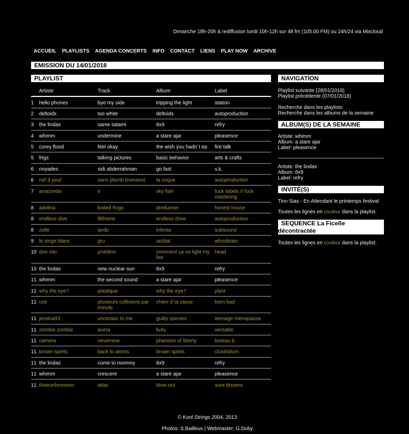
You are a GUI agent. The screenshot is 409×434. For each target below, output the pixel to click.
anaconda (50, 191)
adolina (47, 207)
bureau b (225, 340)
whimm (47, 136)
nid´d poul (50, 180)
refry (220, 124)
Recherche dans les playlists (310, 107)
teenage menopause (238, 318)
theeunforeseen (56, 385)
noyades (48, 169)
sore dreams (229, 385)
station (222, 102)
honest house (230, 207)
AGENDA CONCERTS (121, 51)
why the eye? (54, 291)
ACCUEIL (45, 51)
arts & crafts (228, 157)
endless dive (53, 218)
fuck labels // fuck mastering (234, 194)
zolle (44, 230)
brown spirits (53, 351)
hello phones (53, 102)
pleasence (226, 136)
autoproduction (231, 113)
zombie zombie (56, 329)
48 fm (294, 31)
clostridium (227, 351)
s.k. (218, 169)
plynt (220, 291)
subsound (225, 230)
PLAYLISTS (75, 51)
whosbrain (226, 241)
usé (43, 302)
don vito (48, 252)
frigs (44, 157)
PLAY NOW (234, 51)
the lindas (50, 124)
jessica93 (49, 318)
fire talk (223, 146)
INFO (158, 51)
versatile (224, 329)
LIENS (207, 51)
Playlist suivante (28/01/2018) (311, 90)
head (220, 252)
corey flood (51, 146)
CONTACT (182, 51)
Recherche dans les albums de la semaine (326, 113)
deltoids (48, 113)
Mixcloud (373, 31)
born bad (225, 302)
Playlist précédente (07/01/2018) (314, 96)
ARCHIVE (264, 51)
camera (47, 340)
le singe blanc (54, 241)
